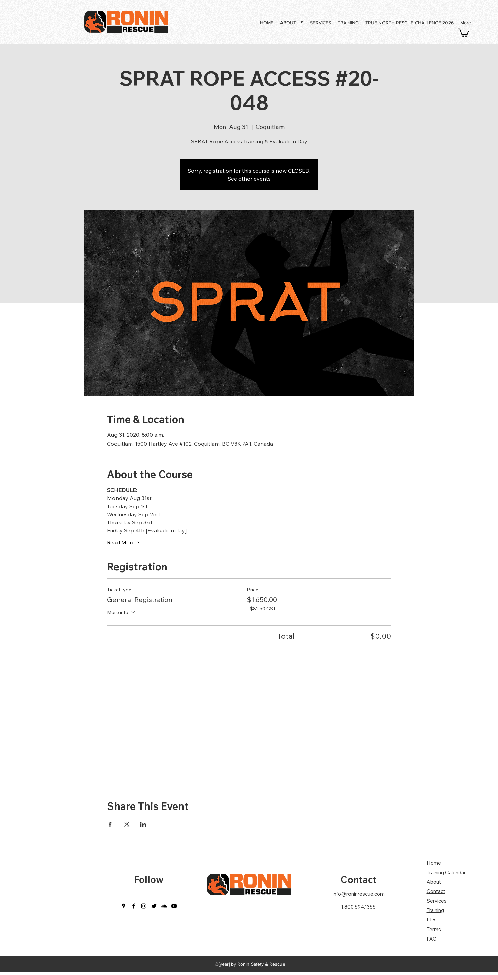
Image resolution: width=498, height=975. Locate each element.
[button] (463, 32)
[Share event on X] (127, 824)
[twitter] (154, 906)
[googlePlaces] (123, 906)
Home (434, 863)
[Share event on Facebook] (110, 824)
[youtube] (174, 906)
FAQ (432, 939)
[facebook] (133, 906)
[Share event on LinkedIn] (143, 824)
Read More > (123, 542)
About (434, 882)
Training (435, 910)
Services (437, 900)
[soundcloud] (164, 906)
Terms (434, 929)
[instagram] (143, 906)
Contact (358, 879)
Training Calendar (446, 872)
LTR (431, 919)
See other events (249, 178)
